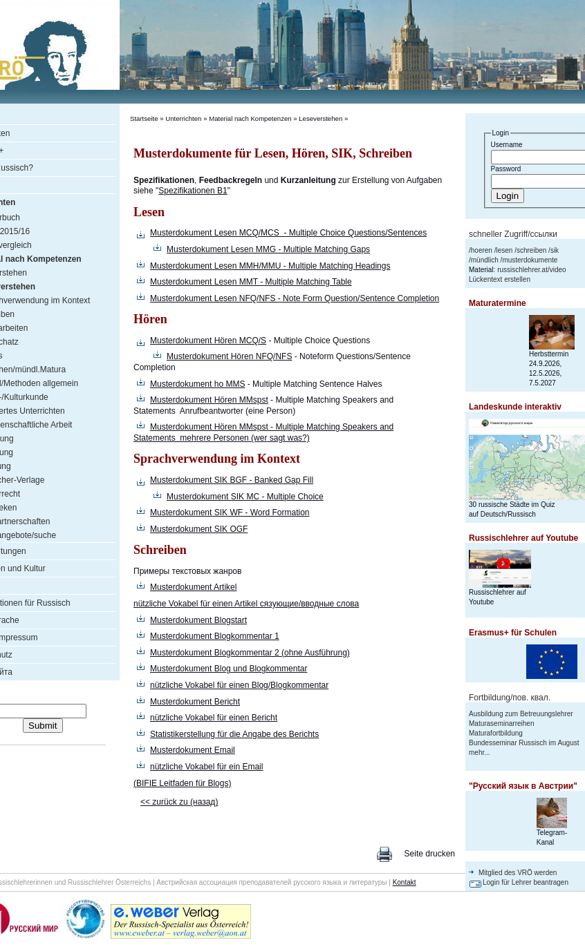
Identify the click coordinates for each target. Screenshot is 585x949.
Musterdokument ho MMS (197, 384)
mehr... (479, 752)
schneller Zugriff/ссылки (513, 234)
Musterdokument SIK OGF (199, 529)
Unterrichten (183, 118)
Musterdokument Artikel (193, 587)
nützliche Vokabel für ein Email (206, 766)
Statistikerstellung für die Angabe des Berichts (234, 734)
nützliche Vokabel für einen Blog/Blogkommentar (239, 685)
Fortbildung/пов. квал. (509, 697)
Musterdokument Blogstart (198, 620)
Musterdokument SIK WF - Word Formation (230, 512)
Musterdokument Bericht (195, 702)
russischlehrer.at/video (531, 270)
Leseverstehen (320, 118)
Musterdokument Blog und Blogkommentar (228, 668)
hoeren (481, 250)
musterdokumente (529, 260)
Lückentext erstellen (499, 279)
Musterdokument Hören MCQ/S (208, 340)
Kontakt (404, 882)
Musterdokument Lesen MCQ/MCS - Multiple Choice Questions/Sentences (288, 233)
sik (554, 250)
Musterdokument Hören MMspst (209, 400)
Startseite (144, 118)
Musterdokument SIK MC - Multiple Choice (245, 496)
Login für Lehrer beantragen (525, 882)
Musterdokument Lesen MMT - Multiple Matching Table (251, 282)
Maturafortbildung (496, 733)
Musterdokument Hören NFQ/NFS (229, 356)
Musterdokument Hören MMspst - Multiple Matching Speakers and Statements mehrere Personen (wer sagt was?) (263, 432)
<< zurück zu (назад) (179, 802)
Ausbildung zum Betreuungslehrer (521, 714)
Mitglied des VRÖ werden (518, 872)
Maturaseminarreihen (502, 723)
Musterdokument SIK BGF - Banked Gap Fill (231, 480)
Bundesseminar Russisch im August (524, 743)
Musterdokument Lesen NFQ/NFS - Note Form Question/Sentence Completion (294, 298)
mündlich (485, 260)
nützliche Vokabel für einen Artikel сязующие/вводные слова (246, 603)
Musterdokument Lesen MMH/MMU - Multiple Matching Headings (270, 266)
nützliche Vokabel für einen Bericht (213, 717)
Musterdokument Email (192, 750)
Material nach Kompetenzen (250, 118)
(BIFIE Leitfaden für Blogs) (182, 783)
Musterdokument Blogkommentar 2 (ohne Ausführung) (250, 653)
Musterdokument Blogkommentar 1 (214, 636)
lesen (504, 250)
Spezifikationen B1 (192, 190)
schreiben (531, 250)
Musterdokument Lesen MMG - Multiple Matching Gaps (268, 249)
